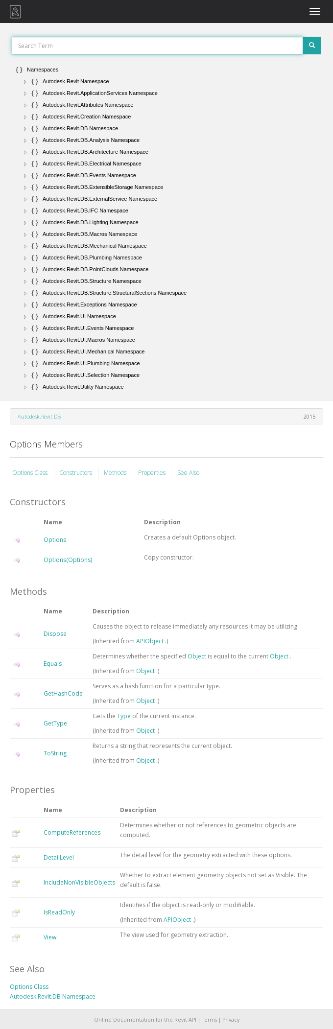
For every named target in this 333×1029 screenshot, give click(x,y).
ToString (55, 753)
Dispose (55, 634)
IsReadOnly (59, 912)
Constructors (76, 472)
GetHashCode (63, 693)
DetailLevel (59, 857)
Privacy (230, 1019)
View (50, 937)
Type (124, 716)
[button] (25, 82)
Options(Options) (68, 560)
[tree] (166, 228)
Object (198, 656)
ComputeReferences (72, 832)
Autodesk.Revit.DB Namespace (52, 996)
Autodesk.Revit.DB (39, 416)
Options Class (30, 472)
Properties (152, 472)
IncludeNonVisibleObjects (79, 882)
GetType (55, 723)
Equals (53, 663)
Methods (116, 472)
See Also (188, 472)
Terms (209, 1019)
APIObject (150, 641)
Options (55, 540)
